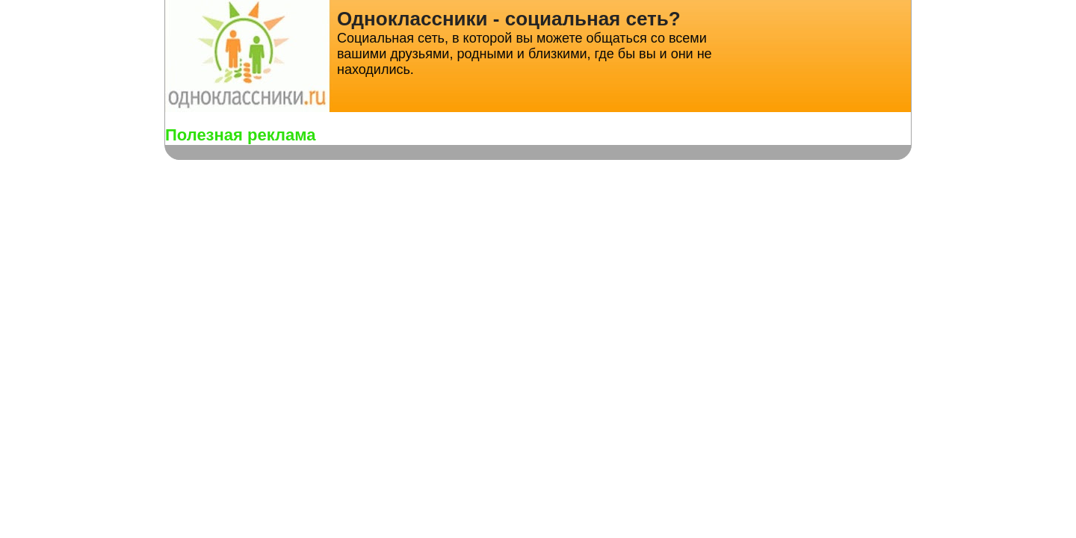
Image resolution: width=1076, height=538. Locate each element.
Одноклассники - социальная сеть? (509, 18)
